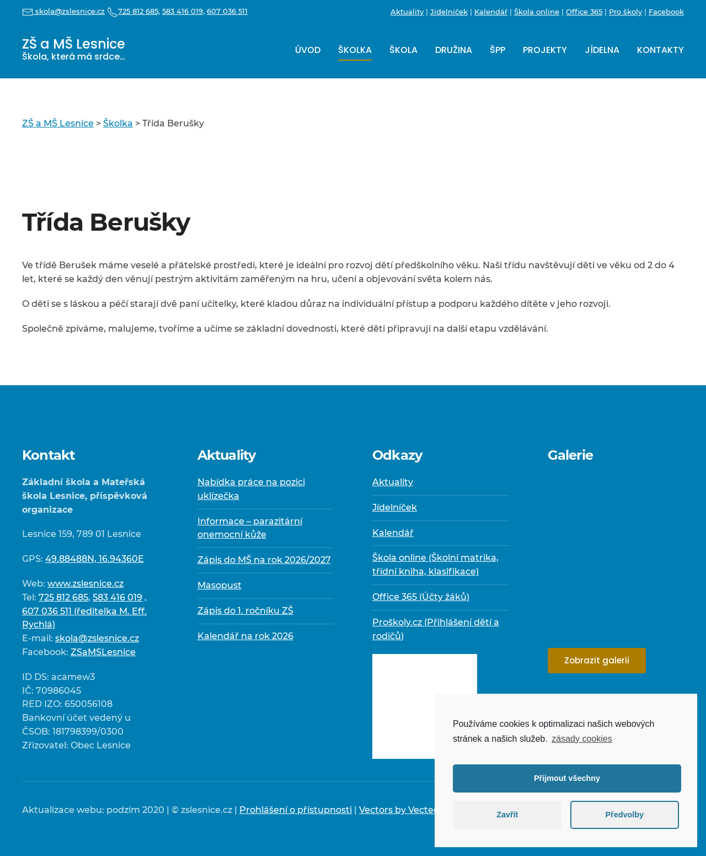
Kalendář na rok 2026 (245, 636)
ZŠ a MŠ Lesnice (73, 49)
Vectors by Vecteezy (403, 810)
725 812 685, (133, 11)
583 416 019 (117, 597)
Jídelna (602, 50)
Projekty (545, 50)
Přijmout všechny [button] (567, 778)
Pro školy (625, 11)
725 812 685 (63, 597)
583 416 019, (183, 11)
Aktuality (407, 11)
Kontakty (660, 50)
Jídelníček (449, 11)
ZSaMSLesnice (103, 652)
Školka (355, 50)
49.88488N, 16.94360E (94, 559)
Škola (403, 50)
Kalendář (490, 11)
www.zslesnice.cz (85, 583)
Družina (453, 50)
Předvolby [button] (624, 814)
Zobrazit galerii (596, 660)
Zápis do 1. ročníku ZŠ (245, 610)
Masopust (219, 585)
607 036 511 (227, 11)
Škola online (536, 11)
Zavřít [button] (507, 814)
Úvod (307, 50)
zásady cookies (582, 738)
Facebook (666, 11)
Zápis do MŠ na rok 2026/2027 (264, 560)
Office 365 (584, 11)
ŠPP (497, 50)
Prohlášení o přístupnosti (295, 810)
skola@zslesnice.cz (63, 11)
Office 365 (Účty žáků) (420, 597)
